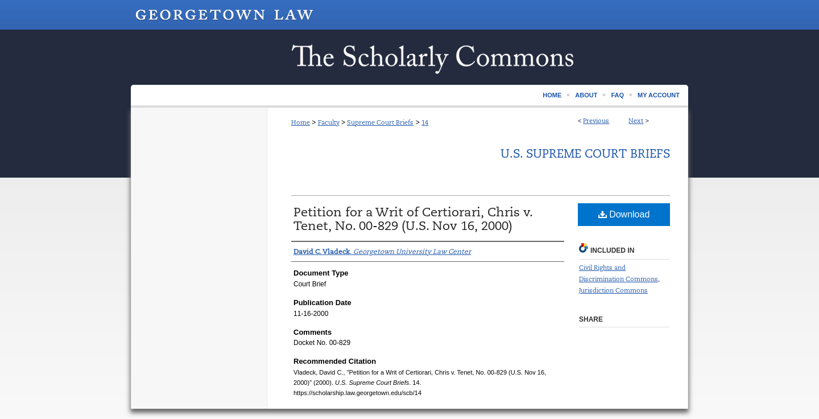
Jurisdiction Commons (613, 290)
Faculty (329, 122)
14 (424, 122)
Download (624, 214)
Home (300, 122)
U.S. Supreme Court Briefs (585, 153)
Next (635, 121)
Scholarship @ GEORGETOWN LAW (409, 57)
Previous (596, 121)
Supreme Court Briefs (380, 122)
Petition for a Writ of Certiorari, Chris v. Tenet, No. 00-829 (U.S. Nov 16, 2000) (413, 218)
